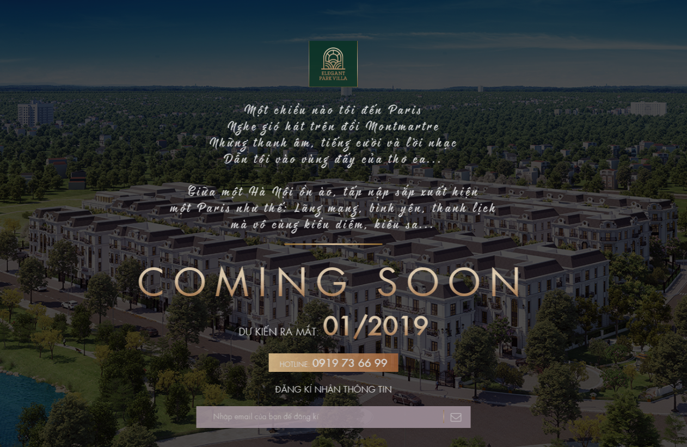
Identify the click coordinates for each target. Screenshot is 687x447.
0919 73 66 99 (347, 362)
